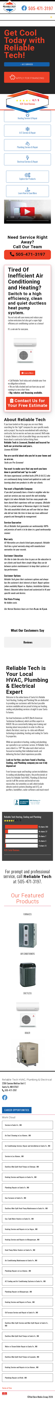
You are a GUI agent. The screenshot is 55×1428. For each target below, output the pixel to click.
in (13, 1102)
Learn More (27, 372)
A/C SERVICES (27, 64)
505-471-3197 (40, 8)
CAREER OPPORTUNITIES (16, 1088)
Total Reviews (27, 104)
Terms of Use (7, 1365)
